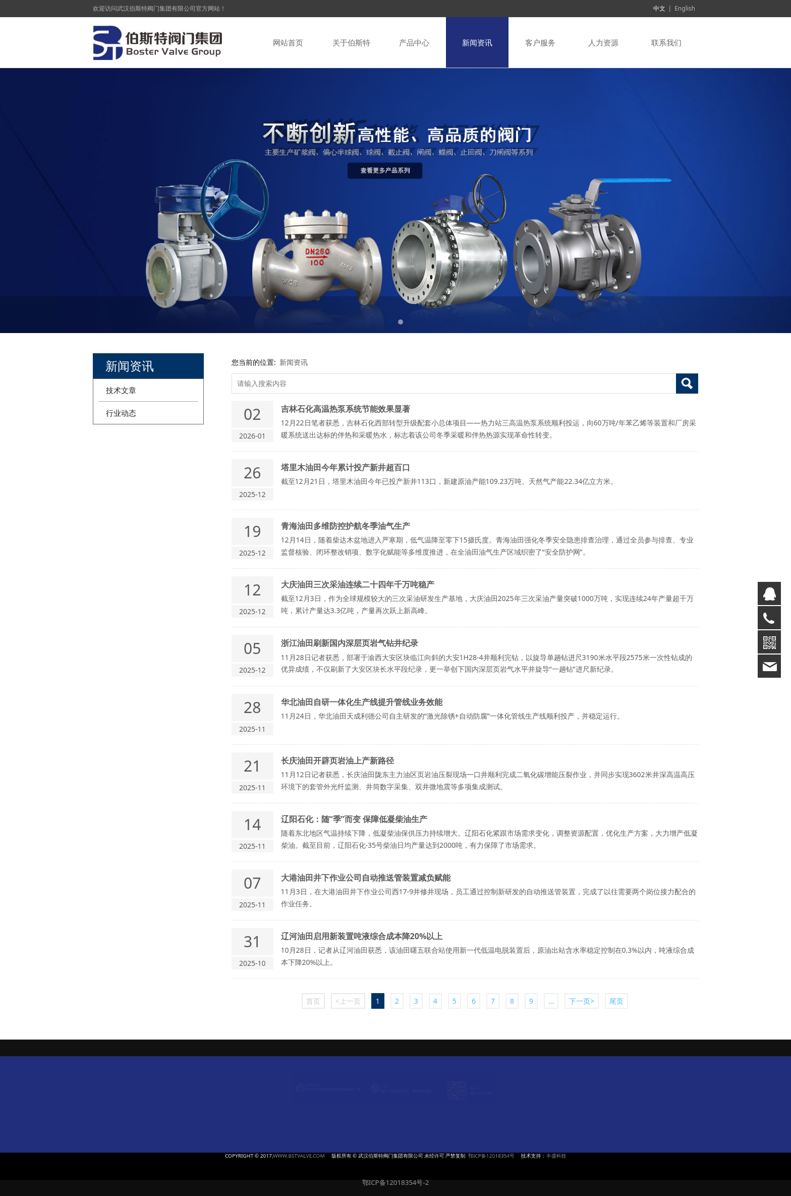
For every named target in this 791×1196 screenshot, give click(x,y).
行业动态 (121, 413)
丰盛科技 (469, 1155)
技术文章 (121, 390)
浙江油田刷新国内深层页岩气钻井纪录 (349, 642)
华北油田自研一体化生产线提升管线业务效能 (361, 702)
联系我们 (666, 42)
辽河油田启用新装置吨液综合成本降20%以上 (362, 936)
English (684, 8)
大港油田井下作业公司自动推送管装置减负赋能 (365, 877)
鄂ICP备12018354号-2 (395, 1182)
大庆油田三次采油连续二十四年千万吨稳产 (357, 584)
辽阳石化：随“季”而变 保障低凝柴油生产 (354, 819)
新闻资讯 (477, 42)
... (551, 1001)
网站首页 (288, 42)
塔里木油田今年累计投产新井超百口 (345, 467)
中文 (659, 8)
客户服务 (540, 42)
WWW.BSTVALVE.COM (351, 1155)
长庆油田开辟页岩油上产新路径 (337, 760)
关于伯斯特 (351, 42)
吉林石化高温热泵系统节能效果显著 (345, 408)
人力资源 (603, 42)
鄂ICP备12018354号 (439, 1155)
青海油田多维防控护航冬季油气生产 (345, 525)
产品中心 (414, 42)
